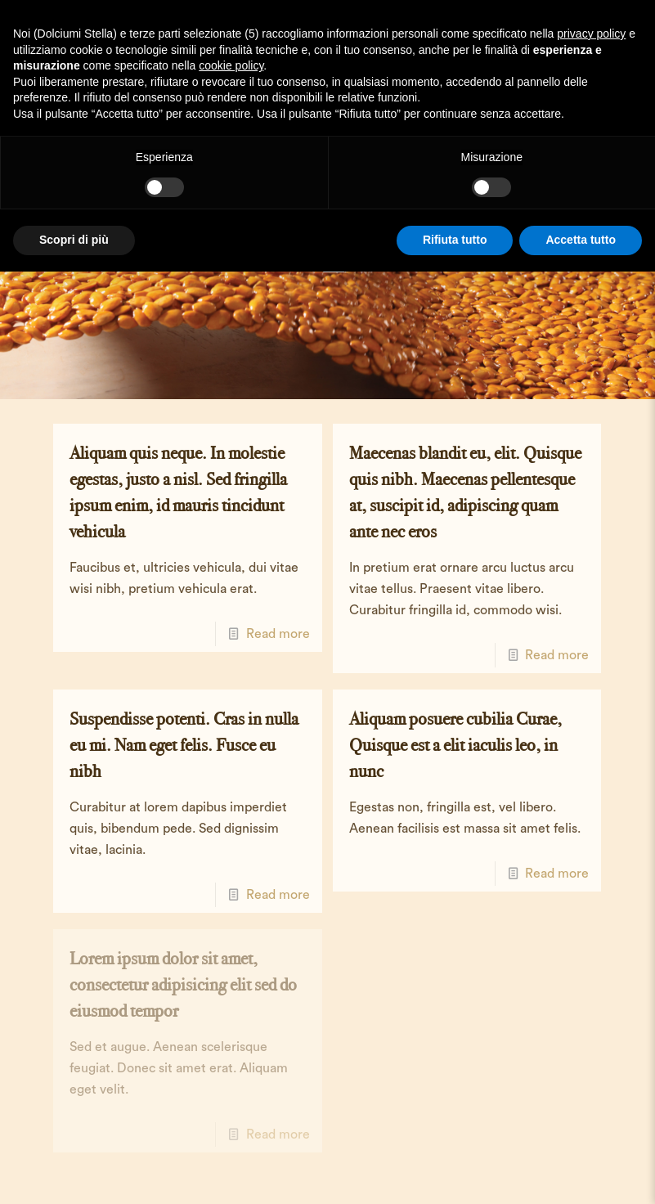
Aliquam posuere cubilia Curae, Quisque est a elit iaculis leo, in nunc (455, 745)
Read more (278, 633)
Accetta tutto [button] (580, 239)
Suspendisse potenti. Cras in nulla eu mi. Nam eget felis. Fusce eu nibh (184, 745)
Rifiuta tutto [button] (455, 239)
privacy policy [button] (591, 33)
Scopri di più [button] (74, 239)
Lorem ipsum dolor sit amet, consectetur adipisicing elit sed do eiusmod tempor (183, 984)
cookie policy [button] (231, 65)
